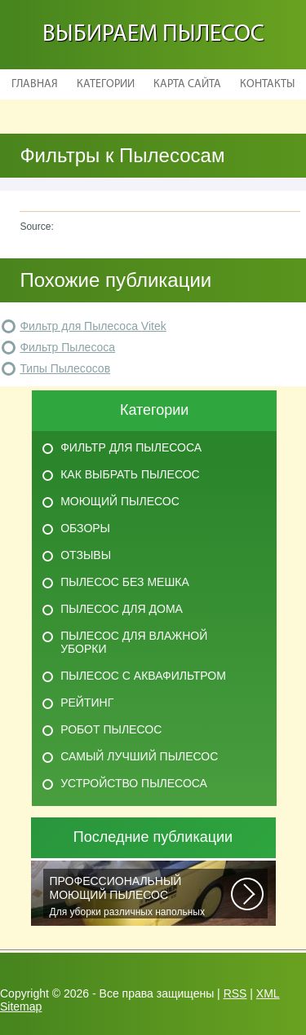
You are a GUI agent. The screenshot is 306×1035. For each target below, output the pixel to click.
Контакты (267, 84)
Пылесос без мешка (124, 581)
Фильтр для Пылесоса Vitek (93, 326)
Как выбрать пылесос (130, 474)
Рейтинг (86, 702)
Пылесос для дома (121, 608)
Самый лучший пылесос (139, 756)
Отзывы (85, 555)
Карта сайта (187, 84)
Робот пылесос (111, 729)
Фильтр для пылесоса (131, 447)
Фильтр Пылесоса (67, 347)
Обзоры (85, 528)
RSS (235, 993)
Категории (106, 84)
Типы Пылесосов (65, 368)
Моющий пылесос (120, 501)
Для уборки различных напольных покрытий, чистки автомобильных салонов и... (140, 896)
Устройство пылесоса (133, 783)
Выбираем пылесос (153, 34)
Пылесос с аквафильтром (143, 675)
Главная (34, 84)
